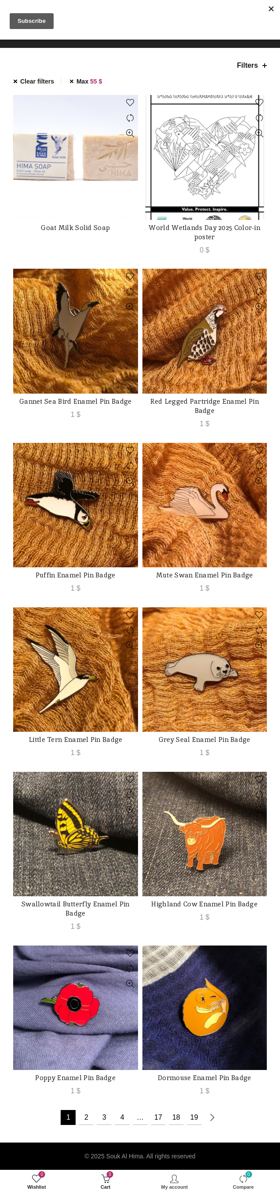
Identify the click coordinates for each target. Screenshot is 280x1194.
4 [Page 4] (122, 1117)
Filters (247, 65)
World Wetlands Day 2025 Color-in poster (204, 232)
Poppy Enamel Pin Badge (75, 1078)
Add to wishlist (130, 102)
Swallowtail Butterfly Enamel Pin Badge (76, 908)
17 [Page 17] (158, 1117)
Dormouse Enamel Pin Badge (204, 1078)
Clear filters (37, 81)
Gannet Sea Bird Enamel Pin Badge (75, 401)
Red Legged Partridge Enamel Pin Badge (204, 406)
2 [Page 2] (86, 1117)
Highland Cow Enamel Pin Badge (204, 904)
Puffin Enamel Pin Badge (76, 575)
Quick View (130, 133)
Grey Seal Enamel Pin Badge (205, 739)
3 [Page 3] (104, 1117)
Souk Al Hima (124, 1156)
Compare (130, 118)
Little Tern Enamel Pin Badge (75, 739)
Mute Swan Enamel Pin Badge (204, 575)
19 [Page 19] (194, 1117)
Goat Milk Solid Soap (75, 227)
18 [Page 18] (176, 1117)
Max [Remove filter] (89, 81)
